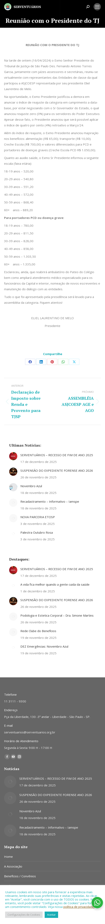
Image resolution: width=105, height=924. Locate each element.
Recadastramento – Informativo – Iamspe (49, 501)
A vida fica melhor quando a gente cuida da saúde (55, 584)
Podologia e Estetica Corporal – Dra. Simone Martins (57, 615)
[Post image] (13, 456)
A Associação (13, 866)
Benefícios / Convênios (20, 876)
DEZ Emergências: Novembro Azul (44, 646)
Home (8, 856)
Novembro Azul (31, 486)
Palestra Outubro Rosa (36, 532)
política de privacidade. (79, 907)
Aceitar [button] (51, 914)
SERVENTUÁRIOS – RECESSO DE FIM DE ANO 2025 (56, 455)
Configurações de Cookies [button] (24, 914)
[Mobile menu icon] (97, 6)
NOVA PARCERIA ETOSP (37, 517)
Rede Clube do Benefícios (38, 631)
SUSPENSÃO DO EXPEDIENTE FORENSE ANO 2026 (56, 470)
